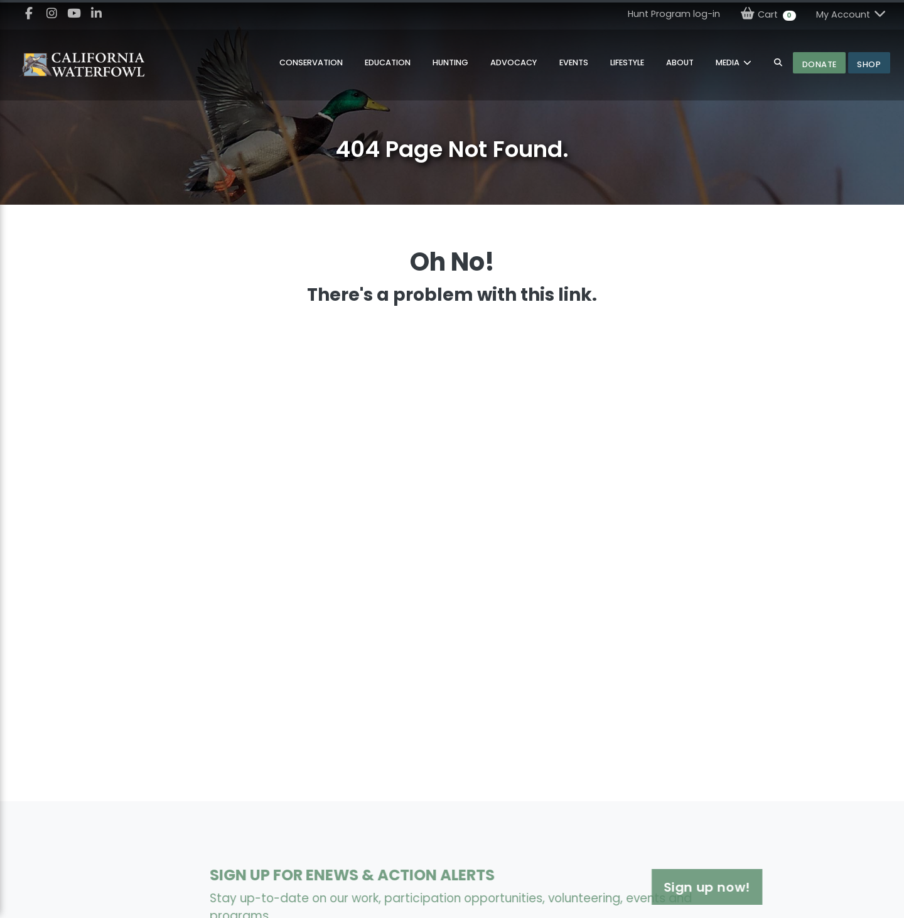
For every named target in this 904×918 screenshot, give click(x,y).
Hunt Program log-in (674, 14)
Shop (869, 64)
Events (573, 62)
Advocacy (513, 62)
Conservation (311, 62)
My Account (852, 14)
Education (388, 62)
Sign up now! (653, 887)
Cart (768, 14)
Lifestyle (627, 62)
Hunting (450, 62)
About (680, 62)
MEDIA (728, 62)
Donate (819, 64)
